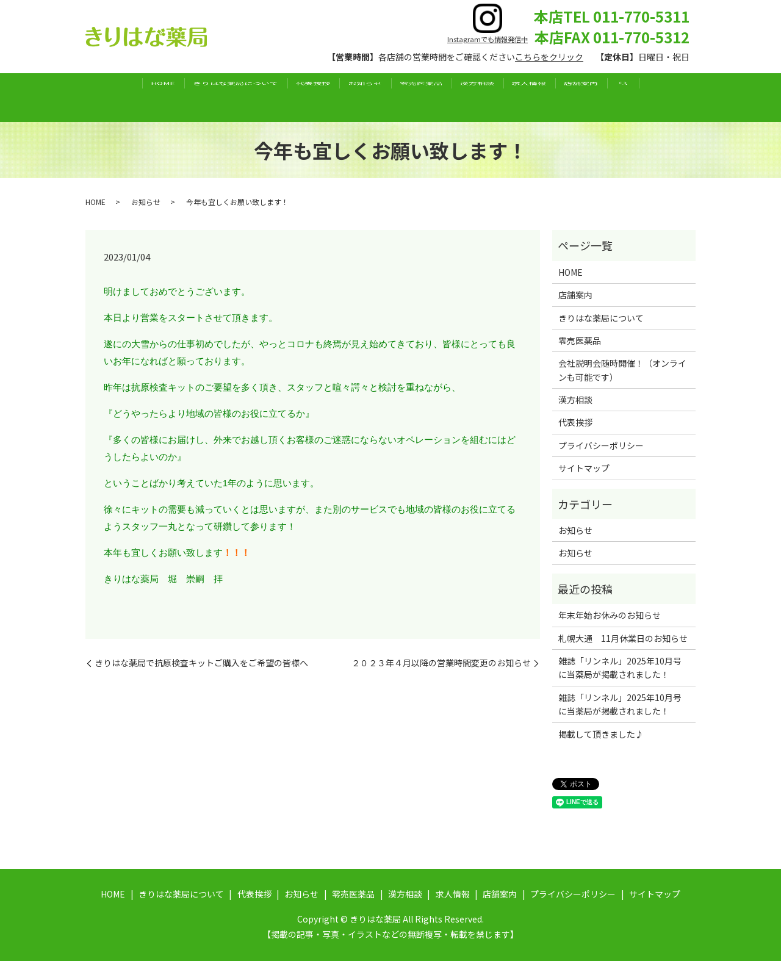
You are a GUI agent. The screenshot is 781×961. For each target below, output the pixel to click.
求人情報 (566, 97)
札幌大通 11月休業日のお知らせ (623, 638)
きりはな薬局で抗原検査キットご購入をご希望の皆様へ (201, 663)
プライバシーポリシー (601, 445)
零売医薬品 (428, 97)
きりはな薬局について (198, 97)
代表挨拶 (291, 97)
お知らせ (357, 97)
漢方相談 (499, 97)
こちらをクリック (549, 57)
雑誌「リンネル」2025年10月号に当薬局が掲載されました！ (620, 667)
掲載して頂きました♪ (601, 734)
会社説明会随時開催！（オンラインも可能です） (622, 370)
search (682, 97)
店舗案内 (633, 97)
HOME (111, 97)
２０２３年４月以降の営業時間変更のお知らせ (441, 663)
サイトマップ (584, 468)
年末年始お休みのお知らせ (609, 615)
